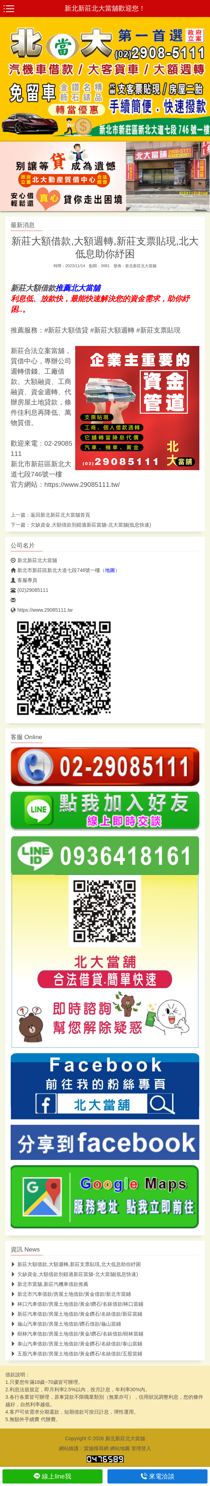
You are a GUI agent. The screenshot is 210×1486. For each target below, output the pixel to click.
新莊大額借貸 (68, 330)
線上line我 (52, 1476)
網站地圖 (120, 1448)
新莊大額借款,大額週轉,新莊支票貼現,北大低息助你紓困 (76, 1264)
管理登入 (141, 1448)
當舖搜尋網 (96, 1448)
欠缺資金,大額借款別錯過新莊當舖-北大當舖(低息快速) (91, 525)
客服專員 (24, 580)
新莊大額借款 (33, 288)
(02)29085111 (29, 590)
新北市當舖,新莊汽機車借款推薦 (49, 1284)
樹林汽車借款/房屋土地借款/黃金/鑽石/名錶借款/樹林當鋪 (77, 1334)
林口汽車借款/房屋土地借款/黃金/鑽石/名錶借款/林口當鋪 (77, 1304)
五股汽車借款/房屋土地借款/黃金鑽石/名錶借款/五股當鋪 (76, 1353)
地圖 (110, 570)
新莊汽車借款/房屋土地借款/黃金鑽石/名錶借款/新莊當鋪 (76, 1314)
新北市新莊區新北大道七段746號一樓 (55, 570)
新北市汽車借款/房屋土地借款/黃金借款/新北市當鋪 (71, 1294)
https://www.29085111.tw (42, 610)
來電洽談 (158, 1476)
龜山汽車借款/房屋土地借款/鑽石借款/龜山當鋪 (66, 1324)
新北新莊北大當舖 (140, 266)
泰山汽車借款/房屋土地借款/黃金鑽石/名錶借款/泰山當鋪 (76, 1344)
